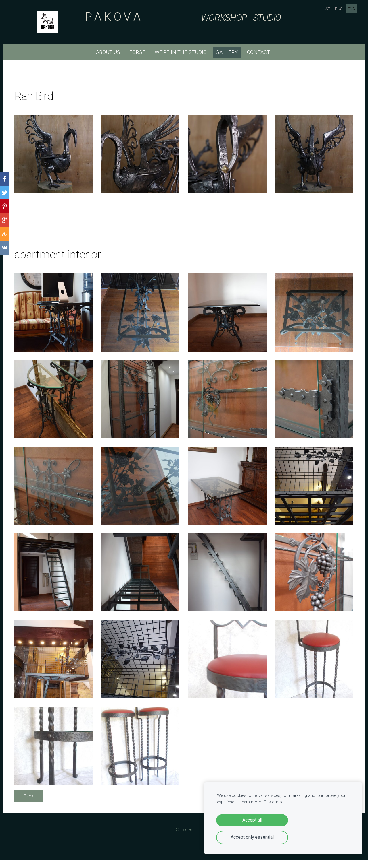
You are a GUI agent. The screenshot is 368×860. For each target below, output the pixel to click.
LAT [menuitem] (326, 8)
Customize (273, 802)
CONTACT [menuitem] (258, 52)
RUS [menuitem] (338, 8)
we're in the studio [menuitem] (181, 52)
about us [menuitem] (108, 52)
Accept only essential (252, 837)
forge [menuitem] (137, 52)
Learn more (250, 802)
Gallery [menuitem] (227, 52)
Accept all (252, 820)
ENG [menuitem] (350, 8)
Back (28, 796)
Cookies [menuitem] (184, 829)
